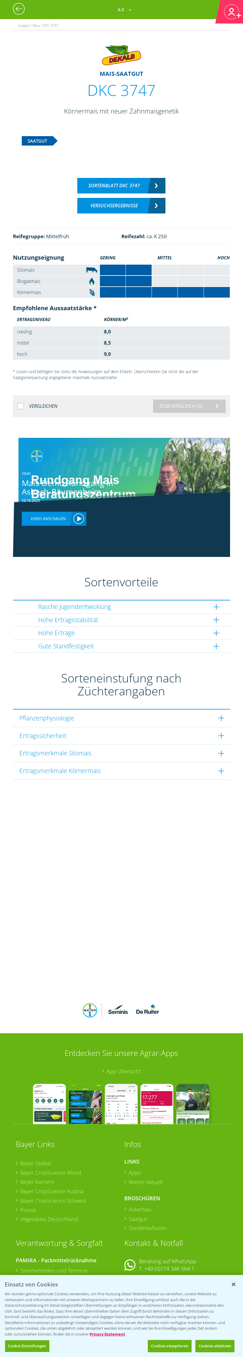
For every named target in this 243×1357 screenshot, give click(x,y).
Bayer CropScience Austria (52, 1152)
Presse (28, 1171)
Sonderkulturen (148, 1189)
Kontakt (141, 1245)
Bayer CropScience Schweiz (53, 1161)
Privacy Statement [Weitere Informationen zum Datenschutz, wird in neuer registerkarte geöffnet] (107, 1334)
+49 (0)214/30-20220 (168, 1271)
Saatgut (138, 1180)
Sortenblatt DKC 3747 (114, 185)
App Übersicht (123, 1032)
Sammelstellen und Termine (54, 1231)
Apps (135, 1133)
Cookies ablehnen (215, 1345)
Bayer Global (35, 1124)
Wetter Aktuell (145, 1143)
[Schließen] (233, 1284)
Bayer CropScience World (50, 1133)
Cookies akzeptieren (169, 1345)
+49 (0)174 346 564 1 (169, 1230)
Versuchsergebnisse (114, 205)
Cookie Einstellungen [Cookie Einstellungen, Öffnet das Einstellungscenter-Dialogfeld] (27, 1345)
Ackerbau (140, 1170)
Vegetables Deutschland (49, 1180)
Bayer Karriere (37, 1143)
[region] (121, 1316)
